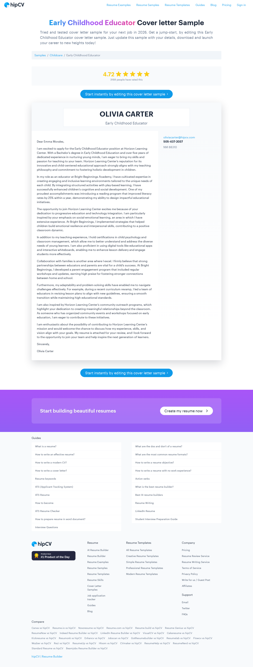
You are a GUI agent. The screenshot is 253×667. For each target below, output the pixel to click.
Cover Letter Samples (94, 587)
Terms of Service (191, 567)
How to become (44, 502)
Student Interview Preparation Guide (156, 519)
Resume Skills (95, 579)
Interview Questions (46, 527)
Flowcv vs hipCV (202, 638)
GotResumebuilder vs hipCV (147, 638)
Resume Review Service (195, 555)
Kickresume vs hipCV (44, 638)
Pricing (226, 5)
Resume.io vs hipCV (64, 627)
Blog (213, 5)
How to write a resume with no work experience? (163, 470)
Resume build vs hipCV (148, 627)
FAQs (185, 614)
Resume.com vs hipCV (119, 627)
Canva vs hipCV (41, 627)
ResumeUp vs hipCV (84, 643)
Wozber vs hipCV (41, 643)
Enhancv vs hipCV (95, 638)
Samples (40, 55)
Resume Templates (177, 5)
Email (185, 602)
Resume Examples (119, 5)
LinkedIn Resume (145, 510)
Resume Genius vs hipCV (179, 627)
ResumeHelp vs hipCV (157, 643)
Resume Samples (147, 5)
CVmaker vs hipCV (131, 643)
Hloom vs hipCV (108, 643)
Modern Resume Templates (142, 573)
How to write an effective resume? (54, 454)
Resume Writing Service (196, 561)
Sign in (241, 5)
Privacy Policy (190, 573)
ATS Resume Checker (47, 510)
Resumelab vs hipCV (178, 638)
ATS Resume (42, 494)
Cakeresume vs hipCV (179, 632)
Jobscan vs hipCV (118, 638)
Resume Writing (144, 502)
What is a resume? (45, 446)
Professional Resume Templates (144, 567)
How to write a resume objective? (154, 462)
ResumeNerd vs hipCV (186, 643)
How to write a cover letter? (51, 470)
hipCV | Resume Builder (47, 656)
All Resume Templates (139, 550)
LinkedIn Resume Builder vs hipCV (120, 632)
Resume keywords (45, 478)
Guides (200, 5)
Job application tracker (96, 597)
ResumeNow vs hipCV (44, 632)
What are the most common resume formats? (161, 454)
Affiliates (187, 585)
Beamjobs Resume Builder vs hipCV (87, 648)
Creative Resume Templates (142, 555)
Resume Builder (96, 555)
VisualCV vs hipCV (153, 632)
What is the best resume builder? (154, 486)
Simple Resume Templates (141, 561)
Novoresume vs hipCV (91, 627)
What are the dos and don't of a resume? (158, 446)
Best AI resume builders (149, 494)
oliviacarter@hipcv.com (179, 137)
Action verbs (142, 478)
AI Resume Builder (98, 550)
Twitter (186, 608)
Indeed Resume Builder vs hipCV (79, 632)
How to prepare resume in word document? (60, 519)
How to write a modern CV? (51, 462)
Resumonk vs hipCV (70, 638)
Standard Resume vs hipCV (47, 648)
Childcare (56, 55)
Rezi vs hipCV (62, 643)
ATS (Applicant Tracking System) (54, 486)
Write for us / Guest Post (196, 579)
